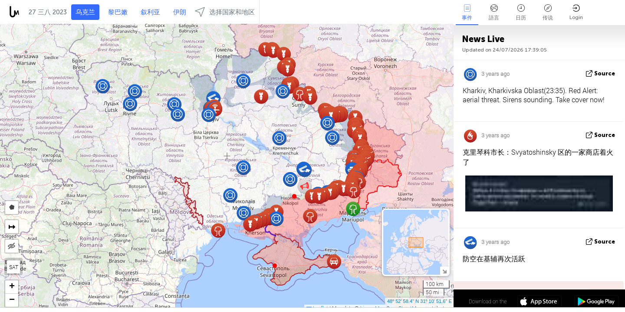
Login (576, 12)
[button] (294, 196)
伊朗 (179, 12)
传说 (548, 12)
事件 (467, 12)
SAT (13, 266)
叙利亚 (150, 12)
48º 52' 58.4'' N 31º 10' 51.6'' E (419, 301)
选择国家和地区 (225, 12)
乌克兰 (85, 12)
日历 (521, 12)
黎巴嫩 (118, 12)
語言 (494, 12)
